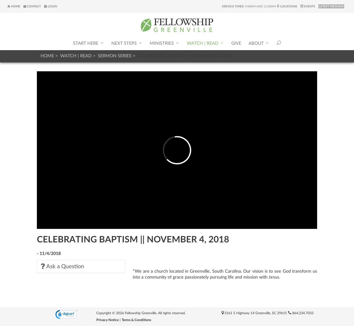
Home (13, 6)
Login (50, 6)
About (259, 43)
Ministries (164, 43)
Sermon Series (115, 56)
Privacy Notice (107, 320)
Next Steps (126, 43)
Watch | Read (205, 43)
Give (236, 43)
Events (307, 6)
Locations (287, 6)
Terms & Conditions (136, 320)
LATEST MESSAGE (331, 6)
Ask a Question (62, 266)
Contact (32, 6)
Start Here (88, 43)
